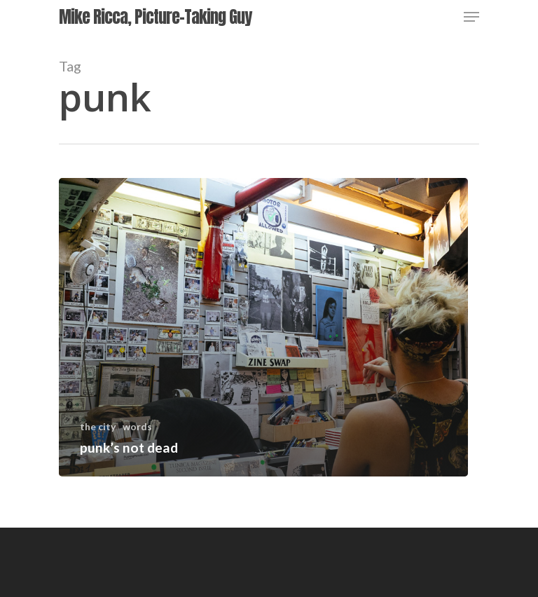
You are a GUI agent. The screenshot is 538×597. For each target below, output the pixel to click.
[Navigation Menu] (471, 17)
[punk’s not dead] (263, 327)
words (137, 426)
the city (98, 426)
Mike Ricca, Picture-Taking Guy (155, 16)
